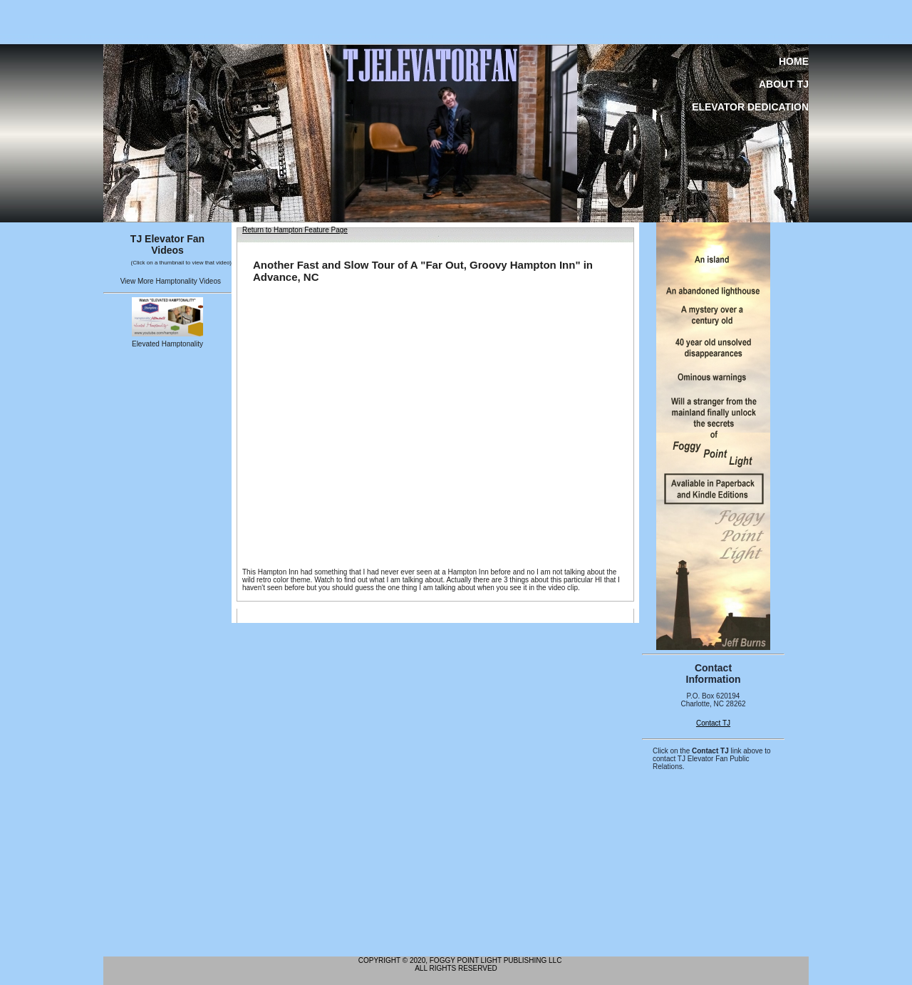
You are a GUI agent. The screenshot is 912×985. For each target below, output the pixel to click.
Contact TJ (713, 723)
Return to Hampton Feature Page (295, 230)
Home (794, 61)
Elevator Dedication (750, 107)
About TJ (784, 84)
